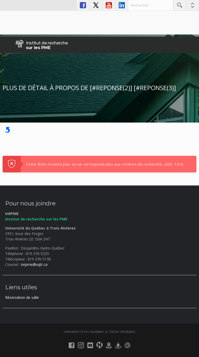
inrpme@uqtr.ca (34, 264)
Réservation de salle (22, 297)
